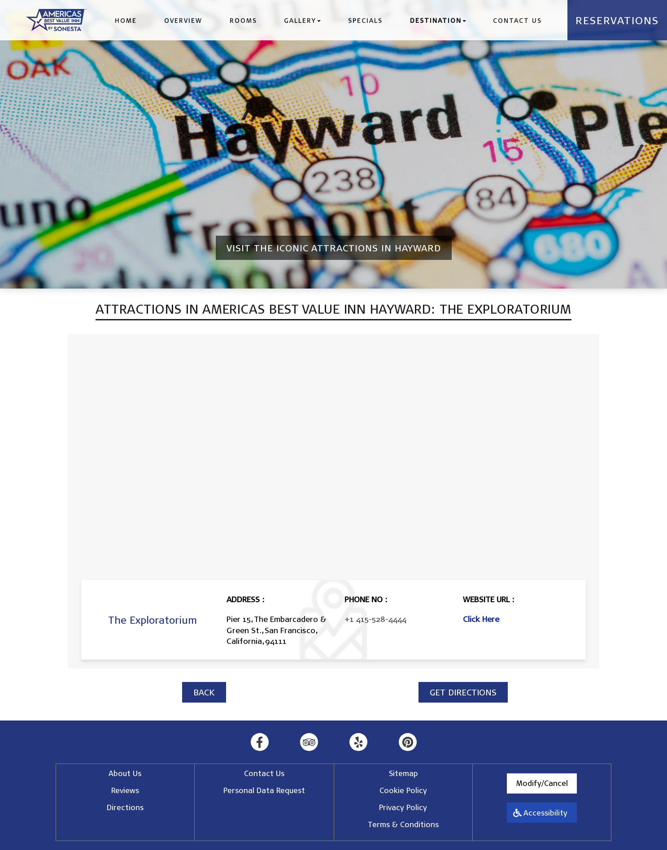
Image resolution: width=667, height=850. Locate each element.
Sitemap (403, 773)
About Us (125, 773)
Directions (125, 807)
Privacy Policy (403, 807)
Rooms (243, 20)
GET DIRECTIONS (463, 692)
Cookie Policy (403, 790)
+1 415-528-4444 (375, 619)
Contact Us (517, 20)
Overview (183, 20)
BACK (204, 692)
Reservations (617, 20)
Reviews (125, 790)
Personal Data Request (264, 790)
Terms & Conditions (403, 824)
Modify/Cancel (542, 783)
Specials (365, 20)
